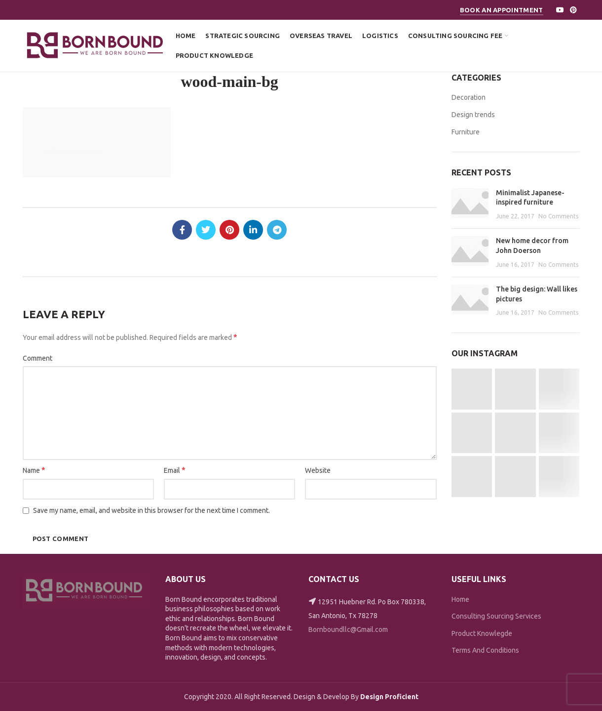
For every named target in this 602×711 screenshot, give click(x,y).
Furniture (466, 132)
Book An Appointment (501, 9)
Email (175, 469)
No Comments (558, 216)
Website (318, 470)
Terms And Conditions (485, 650)
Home (460, 599)
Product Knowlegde (482, 633)
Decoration (469, 97)
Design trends (473, 115)
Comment (37, 358)
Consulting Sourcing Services (496, 616)
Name (34, 469)
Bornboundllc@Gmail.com (348, 629)
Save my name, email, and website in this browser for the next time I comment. (151, 510)
